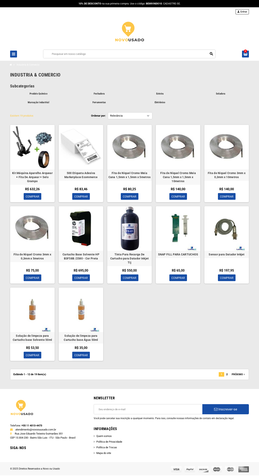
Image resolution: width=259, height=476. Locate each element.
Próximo (239, 375)
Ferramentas (99, 102)
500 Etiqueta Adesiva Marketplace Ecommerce (81, 175)
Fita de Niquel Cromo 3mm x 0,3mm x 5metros (32, 256)
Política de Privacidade (109, 442)
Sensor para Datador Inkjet (226, 254)
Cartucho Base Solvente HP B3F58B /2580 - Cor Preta (81, 256)
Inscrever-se (225, 410)
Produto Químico (38, 93)
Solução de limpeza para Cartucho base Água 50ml (81, 338)
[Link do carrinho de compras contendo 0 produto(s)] (245, 54)
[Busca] (129, 54)
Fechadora (99, 93)
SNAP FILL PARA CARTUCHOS (178, 254)
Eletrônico (160, 102)
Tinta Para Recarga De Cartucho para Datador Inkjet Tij (129, 258)
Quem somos (104, 436)
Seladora (220, 93)
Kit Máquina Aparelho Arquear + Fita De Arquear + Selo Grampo (32, 177)
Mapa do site (103, 453)
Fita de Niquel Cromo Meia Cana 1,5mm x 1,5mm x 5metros (129, 175)
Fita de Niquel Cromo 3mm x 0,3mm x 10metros (226, 175)
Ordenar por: (98, 115)
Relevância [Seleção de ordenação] (116, 115)
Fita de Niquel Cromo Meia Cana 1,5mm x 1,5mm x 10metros (178, 177)
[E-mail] (148, 410)
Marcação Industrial (38, 102)
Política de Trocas (106, 447)
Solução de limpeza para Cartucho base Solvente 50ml (32, 338)
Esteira (160, 93)
